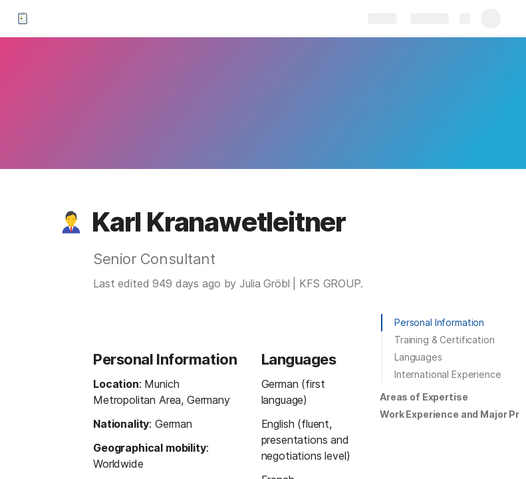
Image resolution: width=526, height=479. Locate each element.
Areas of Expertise (423, 396)
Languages (418, 357)
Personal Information (439, 322)
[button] (71, 222)
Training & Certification (444, 339)
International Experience (447, 374)
